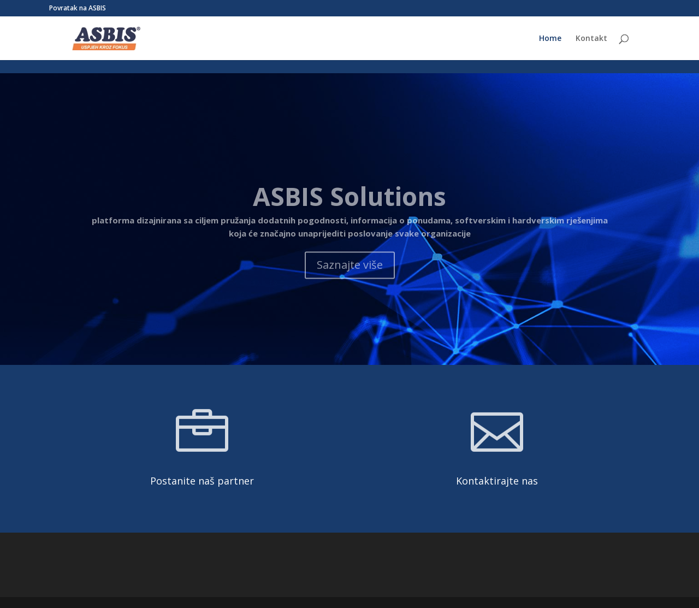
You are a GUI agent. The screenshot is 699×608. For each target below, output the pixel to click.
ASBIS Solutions (349, 212)
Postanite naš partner (202, 480)
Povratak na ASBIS (77, 9)
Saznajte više (350, 280)
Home (550, 38)
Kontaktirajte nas (497, 480)
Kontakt (591, 38)
